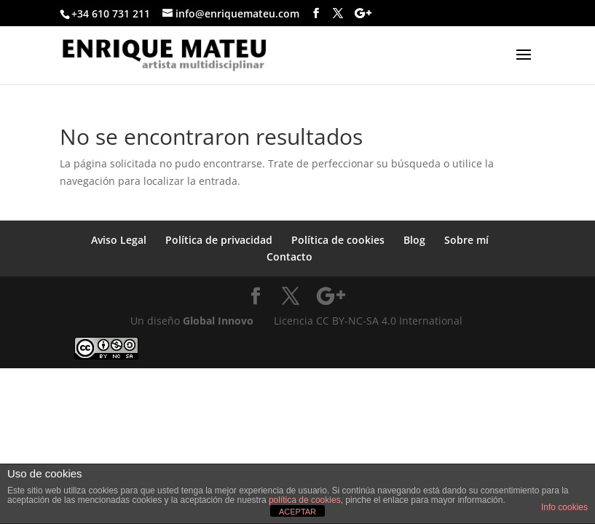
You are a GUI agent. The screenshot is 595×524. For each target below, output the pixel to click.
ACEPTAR (297, 511)
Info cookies (564, 507)
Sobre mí (466, 240)
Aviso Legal (118, 240)
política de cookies (305, 500)
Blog (414, 240)
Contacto (289, 256)
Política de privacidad (218, 240)
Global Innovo (218, 321)
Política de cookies (338, 240)
